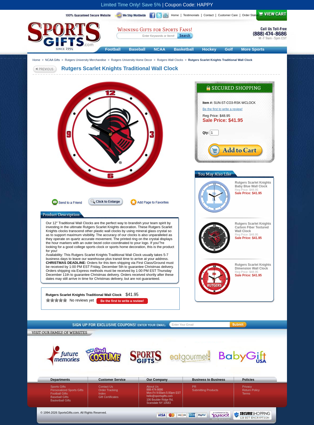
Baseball (137, 49)
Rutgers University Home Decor (131, 59)
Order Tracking (108, 390)
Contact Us (106, 386)
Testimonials (191, 15)
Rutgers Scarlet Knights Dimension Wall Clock (253, 266)
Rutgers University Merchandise (85, 59)
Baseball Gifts (60, 397)
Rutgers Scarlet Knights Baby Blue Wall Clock (253, 184)
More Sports (252, 49)
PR (194, 386)
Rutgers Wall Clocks (170, 59)
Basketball (184, 49)
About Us (152, 386)
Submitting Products (205, 390)
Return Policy (250, 390)
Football (113, 49)
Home (175, 15)
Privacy (247, 386)
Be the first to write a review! (122, 301)
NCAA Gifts (52, 59)
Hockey (209, 49)
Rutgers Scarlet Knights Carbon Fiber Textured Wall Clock (253, 227)
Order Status (250, 15)
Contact (209, 15)
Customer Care (228, 15)
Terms (246, 393)
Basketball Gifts (61, 400)
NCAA (159, 49)
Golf (229, 49)
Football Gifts (59, 393)
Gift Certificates (108, 397)
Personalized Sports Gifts (67, 390)
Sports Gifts (58, 386)
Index (102, 393)
